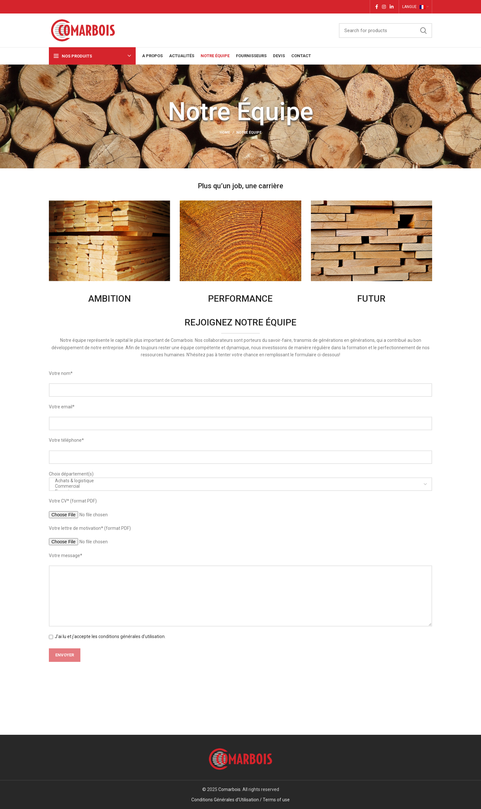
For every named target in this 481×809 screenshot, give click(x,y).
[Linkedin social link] (391, 7)
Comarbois (229, 789)
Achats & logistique (238, 481)
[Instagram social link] (384, 7)
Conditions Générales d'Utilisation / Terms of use (240, 799)
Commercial (238, 486)
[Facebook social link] (376, 7)
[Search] (385, 30)
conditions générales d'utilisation (131, 636)
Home (225, 132)
